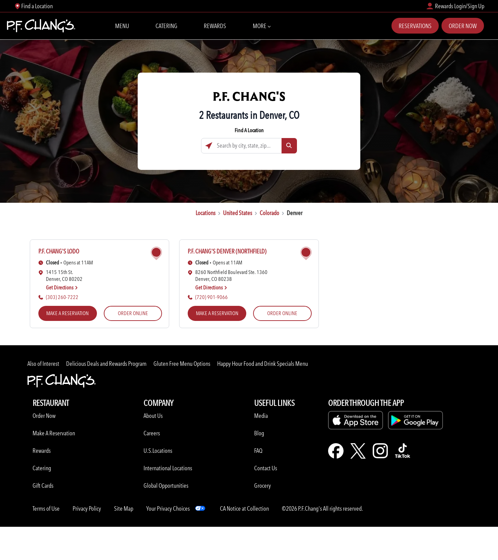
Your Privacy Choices (168, 508)
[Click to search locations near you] (208, 145)
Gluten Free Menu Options (181, 363)
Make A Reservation (54, 433)
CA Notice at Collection (244, 508)
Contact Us (265, 468)
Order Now (463, 25)
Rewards (215, 25)
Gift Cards (43, 485)
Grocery (262, 485)
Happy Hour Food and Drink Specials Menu (262, 363)
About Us (153, 415)
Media (261, 415)
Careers (152, 433)
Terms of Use (46, 508)
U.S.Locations (158, 450)
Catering (166, 25)
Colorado (269, 212)
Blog (259, 433)
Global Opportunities (166, 485)
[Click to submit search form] (289, 145)
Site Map (123, 508)
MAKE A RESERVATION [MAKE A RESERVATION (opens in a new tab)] (67, 313)
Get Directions (62, 287)
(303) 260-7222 (62, 297)
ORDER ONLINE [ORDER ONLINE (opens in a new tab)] (133, 313)
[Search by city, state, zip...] (249, 145)
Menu (122, 25)
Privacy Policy (87, 508)
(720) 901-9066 (211, 297)
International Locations (168, 468)
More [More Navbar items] (261, 25)
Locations (205, 212)
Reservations (415, 25)
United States (237, 212)
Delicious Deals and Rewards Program (106, 363)
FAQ (258, 450)
